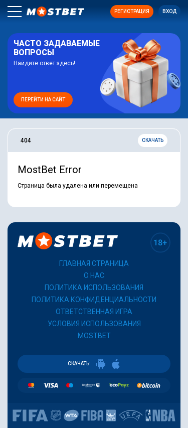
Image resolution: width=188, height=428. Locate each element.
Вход (169, 11)
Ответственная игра (94, 312)
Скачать (152, 140)
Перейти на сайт (43, 99)
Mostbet (94, 336)
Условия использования (94, 324)
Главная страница (94, 263)
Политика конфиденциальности (94, 300)
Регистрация (131, 11)
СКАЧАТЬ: (94, 364)
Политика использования (94, 287)
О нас (94, 275)
